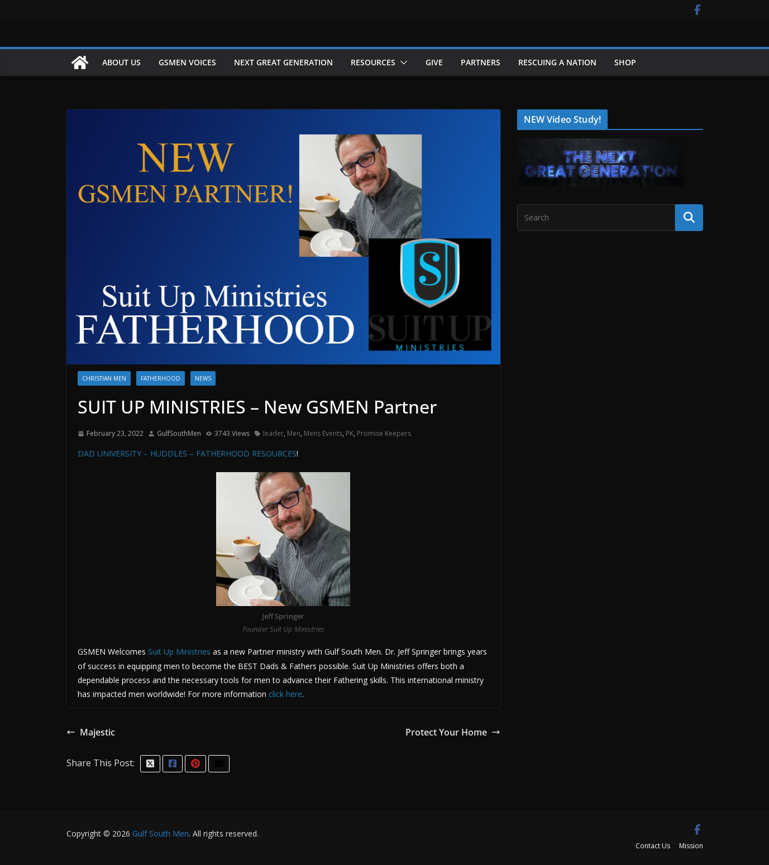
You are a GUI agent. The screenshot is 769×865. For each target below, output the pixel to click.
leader (273, 433)
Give (434, 62)
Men (293, 433)
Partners (480, 62)
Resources (373, 62)
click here (285, 694)
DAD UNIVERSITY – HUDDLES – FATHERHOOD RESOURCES (187, 453)
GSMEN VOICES (187, 62)
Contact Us (653, 845)
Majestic (90, 732)
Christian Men (104, 378)
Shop (625, 62)
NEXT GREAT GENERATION (283, 62)
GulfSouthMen (179, 433)
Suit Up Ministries (180, 651)
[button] (401, 62)
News (203, 378)
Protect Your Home (452, 732)
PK (350, 433)
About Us (121, 62)
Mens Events (323, 433)
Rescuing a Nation (557, 62)
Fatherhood (160, 378)
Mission (691, 845)
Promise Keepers (384, 433)
